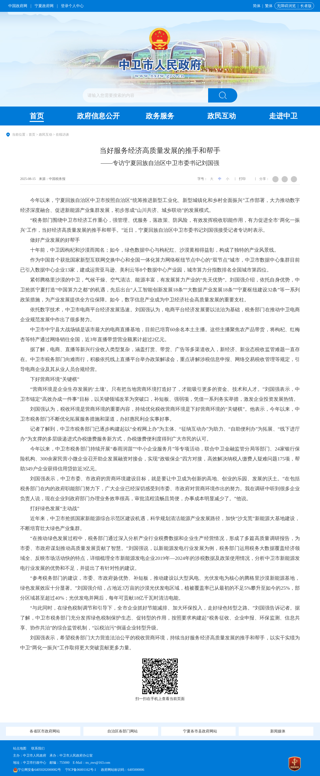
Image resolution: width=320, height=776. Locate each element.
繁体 (269, 6)
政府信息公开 (98, 116)
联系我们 (38, 748)
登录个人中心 (72, 6)
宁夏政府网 (44, 6)
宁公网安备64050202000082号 (37, 770)
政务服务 (160, 116)
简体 (257, 6)
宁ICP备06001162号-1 (81, 770)
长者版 (306, 6)
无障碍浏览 (286, 6)
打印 (242, 179)
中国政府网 (17, 6)
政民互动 (221, 116)
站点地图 (19, 748)
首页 (37, 116)
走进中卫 (283, 116)
